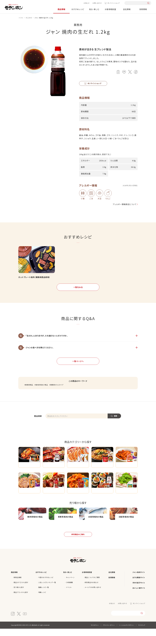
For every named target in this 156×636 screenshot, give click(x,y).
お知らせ (87, 3)
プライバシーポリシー (109, 632)
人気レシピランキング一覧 (47, 590)
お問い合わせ (97, 3)
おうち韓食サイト (138, 585)
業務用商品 (29, 385)
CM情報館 (69, 590)
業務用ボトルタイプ (56, 385)
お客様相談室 (110, 9)
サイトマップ (141, 632)
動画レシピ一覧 (43, 595)
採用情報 (143, 9)
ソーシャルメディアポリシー (126, 632)
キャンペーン (70, 585)
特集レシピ (42, 600)
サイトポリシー (95, 632)
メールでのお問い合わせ (93, 595)
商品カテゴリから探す (21, 590)
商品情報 (61, 9)
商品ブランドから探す (21, 600)
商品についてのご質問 (92, 585)
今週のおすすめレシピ (45, 585)
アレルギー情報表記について (124, 204)
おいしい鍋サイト (138, 595)
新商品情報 (17, 585)
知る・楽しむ (94, 9)
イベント (69, 595)
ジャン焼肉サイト (138, 579)
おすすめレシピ (77, 9)
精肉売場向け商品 (41, 385)
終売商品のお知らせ (91, 590)
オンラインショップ (113, 3)
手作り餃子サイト (138, 590)
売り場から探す (19, 595)
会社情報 (127, 9)
